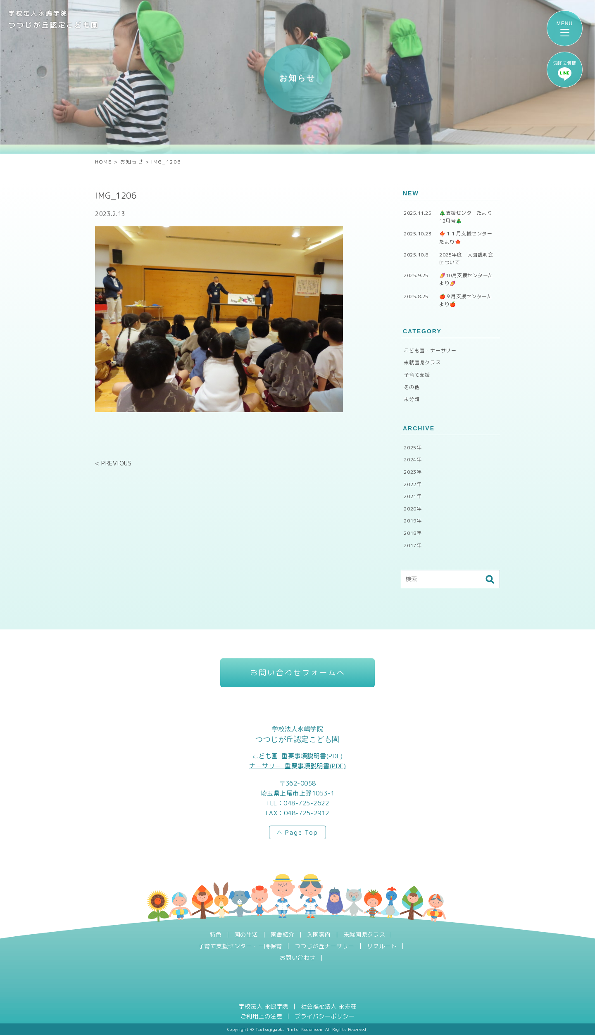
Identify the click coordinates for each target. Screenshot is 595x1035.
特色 (216, 935)
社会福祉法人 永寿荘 (329, 1006)
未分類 (411, 399)
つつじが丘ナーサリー (325, 946)
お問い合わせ (298, 958)
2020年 (413, 508)
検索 (489, 579)
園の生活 (246, 935)
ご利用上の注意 (261, 1016)
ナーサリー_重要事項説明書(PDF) (297, 766)
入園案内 (319, 935)
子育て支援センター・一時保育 (240, 946)
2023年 (413, 471)
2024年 (413, 459)
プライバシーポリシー (325, 1016)
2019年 (413, 520)
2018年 (413, 532)
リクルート (382, 946)
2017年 (413, 545)
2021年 (413, 496)
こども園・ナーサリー (430, 350)
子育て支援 (417, 374)
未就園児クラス (422, 362)
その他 (411, 387)
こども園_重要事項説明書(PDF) (297, 756)
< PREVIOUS (113, 463)
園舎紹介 (283, 935)
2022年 (413, 484)
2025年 (413, 447)
